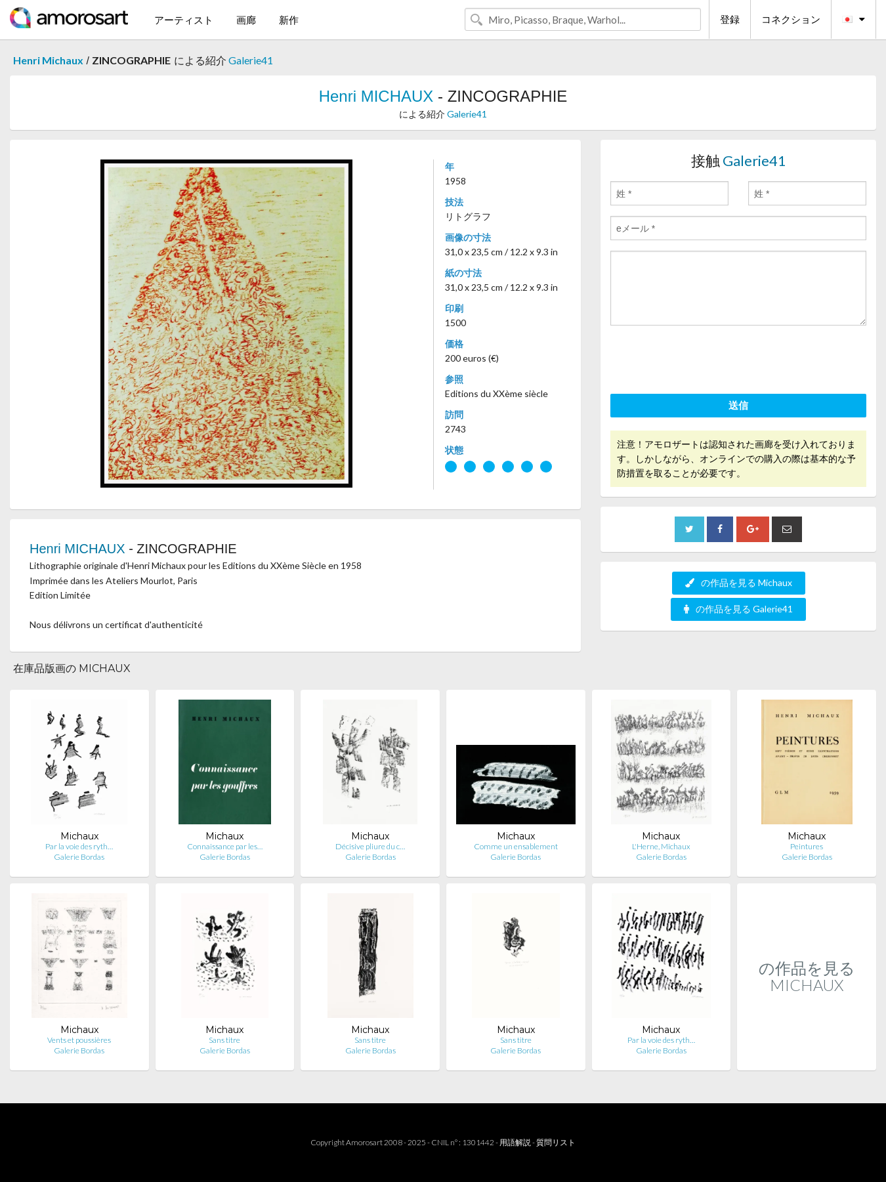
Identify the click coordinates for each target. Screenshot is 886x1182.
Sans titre (224, 1040)
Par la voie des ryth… (79, 846)
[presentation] (710, 361)
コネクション (790, 19)
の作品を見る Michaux (738, 582)
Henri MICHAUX (376, 96)
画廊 (246, 20)
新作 (289, 20)
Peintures (806, 846)
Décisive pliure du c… (370, 846)
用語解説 (515, 1142)
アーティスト (183, 20)
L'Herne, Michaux (661, 846)
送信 (738, 405)
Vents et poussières (79, 1040)
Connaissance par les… (225, 846)
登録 (730, 19)
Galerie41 (250, 60)
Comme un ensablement (516, 846)
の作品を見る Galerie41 (738, 608)
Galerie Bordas (79, 857)
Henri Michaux (48, 60)
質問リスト (556, 1142)
